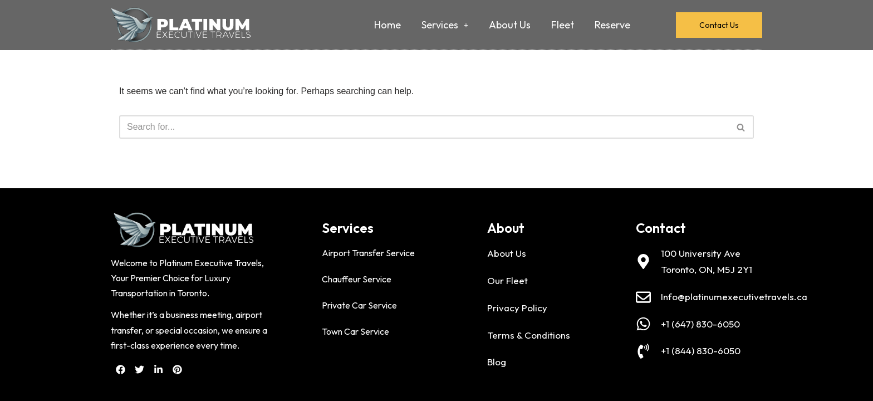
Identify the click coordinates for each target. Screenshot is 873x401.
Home (387, 24)
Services (444, 24)
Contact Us (719, 25)
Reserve (612, 24)
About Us (510, 24)
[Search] (424, 127)
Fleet (562, 24)
